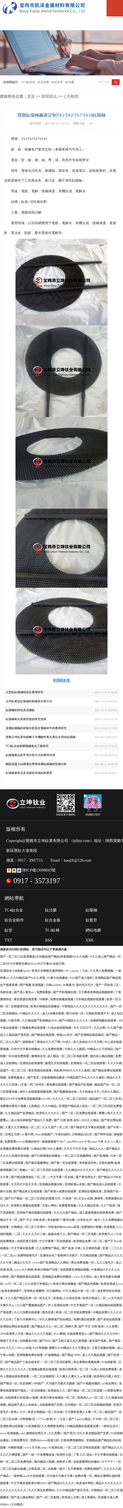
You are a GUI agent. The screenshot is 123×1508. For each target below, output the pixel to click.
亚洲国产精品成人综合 (74, 1106)
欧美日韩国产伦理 (46, 1269)
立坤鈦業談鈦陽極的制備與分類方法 (29, 701)
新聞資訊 (49, 96)
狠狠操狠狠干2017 (54, 1141)
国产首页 (33, 1077)
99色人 (67, 1042)
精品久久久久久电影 (39, 1333)
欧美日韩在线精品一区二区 (58, 1397)
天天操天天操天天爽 (59, 1476)
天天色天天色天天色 (24, 1184)
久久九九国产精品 (66, 1212)
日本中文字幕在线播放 (26, 1049)
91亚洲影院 (32, 1426)
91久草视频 (40, 1348)
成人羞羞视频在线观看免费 (97, 1212)
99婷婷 (44, 999)
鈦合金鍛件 (14, 920)
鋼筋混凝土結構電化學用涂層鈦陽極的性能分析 (36, 764)
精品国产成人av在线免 (23, 1404)
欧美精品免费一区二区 (88, 1241)
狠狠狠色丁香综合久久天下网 (41, 1042)
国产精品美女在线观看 (28, 1191)
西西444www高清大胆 (44, 1440)
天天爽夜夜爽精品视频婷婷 (96, 992)
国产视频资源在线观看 (26, 1276)
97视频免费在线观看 (33, 1027)
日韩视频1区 (28, 1419)
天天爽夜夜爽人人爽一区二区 (84, 1412)
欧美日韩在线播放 (65, 1283)
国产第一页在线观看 (64, 1163)
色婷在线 (6, 992)
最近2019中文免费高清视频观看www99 (25, 1098)
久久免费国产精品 (48, 1248)
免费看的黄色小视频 (13, 1106)
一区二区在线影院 (43, 1376)
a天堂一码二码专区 (32, 1084)
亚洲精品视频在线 (51, 1184)
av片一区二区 (14, 1283)
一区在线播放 (37, 1390)
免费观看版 (44, 992)
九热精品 (34, 1106)
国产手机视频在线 (65, 992)
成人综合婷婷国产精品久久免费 (31, 1120)
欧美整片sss (106, 1234)
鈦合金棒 (43, 82)
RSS (48, 940)
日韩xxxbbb (54, 985)
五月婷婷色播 (92, 1248)
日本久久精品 (111, 1091)
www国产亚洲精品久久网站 (51, 1262)
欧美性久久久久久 (48, 1113)
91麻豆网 (14, 1020)
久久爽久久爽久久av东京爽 (74, 1376)
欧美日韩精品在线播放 (45, 1006)
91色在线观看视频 (60, 1027)
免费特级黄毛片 (27, 1255)
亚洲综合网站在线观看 (15, 1326)
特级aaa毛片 (64, 1035)
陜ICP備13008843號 (39, 870)
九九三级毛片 (105, 1262)
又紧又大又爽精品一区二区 (23, 1127)
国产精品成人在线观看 (102, 1184)
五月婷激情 (75, 1468)
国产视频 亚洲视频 (32, 985)
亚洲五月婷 (12, 1134)
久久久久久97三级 (34, 1234)
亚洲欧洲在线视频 (12, 1426)
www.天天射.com (36, 1447)
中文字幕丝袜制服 (106, 1454)
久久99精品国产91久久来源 (28, 978)
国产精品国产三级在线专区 (23, 1362)
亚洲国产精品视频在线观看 (34, 1212)
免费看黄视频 (68, 1205)
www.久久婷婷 (24, 1269)
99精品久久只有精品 (100, 1049)
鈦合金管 (57, 82)
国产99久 (45, 1340)
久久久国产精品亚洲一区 (21, 1298)
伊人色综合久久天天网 (88, 1042)
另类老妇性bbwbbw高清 (64, 1227)
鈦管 (8, 930)
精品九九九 (97, 1148)
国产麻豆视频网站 (37, 1163)
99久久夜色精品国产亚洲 (93, 1433)
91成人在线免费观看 (104, 1369)
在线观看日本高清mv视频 (22, 1397)
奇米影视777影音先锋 (61, 1220)
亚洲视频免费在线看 (30, 1355)
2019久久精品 (90, 1120)
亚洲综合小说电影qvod (15, 970)
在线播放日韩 (29, 1340)
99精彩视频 (15, 1447)
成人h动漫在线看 (53, 1013)
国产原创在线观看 (109, 1319)
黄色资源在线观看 (26, 999)
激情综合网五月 (36, 1433)
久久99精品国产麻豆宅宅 (72, 1490)
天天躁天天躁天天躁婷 (61, 1383)
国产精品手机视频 (81, 1084)
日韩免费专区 (20, 1440)
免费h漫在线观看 (84, 1319)
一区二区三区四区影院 (57, 1362)
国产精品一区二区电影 (82, 1234)
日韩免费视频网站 (73, 1440)
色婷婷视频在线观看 (103, 1020)
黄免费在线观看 (56, 1084)
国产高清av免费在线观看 (60, 1191)
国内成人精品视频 (102, 1056)
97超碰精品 (52, 1355)
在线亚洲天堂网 (27, 1241)
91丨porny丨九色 (77, 970)
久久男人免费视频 (102, 970)
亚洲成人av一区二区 (90, 1397)
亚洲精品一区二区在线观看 (88, 1063)
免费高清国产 (93, 1468)
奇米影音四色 (88, 1163)
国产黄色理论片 (86, 1177)
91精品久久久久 (30, 1013)
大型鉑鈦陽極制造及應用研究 (24, 692)
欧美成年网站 (85, 1483)
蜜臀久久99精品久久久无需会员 (69, 1348)
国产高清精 (101, 1155)
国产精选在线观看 (43, 1035)
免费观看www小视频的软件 (22, 1141)
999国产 (38, 1383)
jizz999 (71, 1141)
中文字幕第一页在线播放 (55, 1241)
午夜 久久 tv (106, 1141)
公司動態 (71, 96)
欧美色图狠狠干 (12, 1291)
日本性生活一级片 (89, 1220)
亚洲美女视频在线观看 (26, 1205)
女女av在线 (85, 1198)
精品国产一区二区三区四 (105, 1098)
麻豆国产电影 (98, 1340)
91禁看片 (69, 985)
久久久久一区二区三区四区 (70, 1098)
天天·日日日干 (82, 1027)
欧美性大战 (64, 1454)
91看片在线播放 (57, 978)
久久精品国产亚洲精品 (20, 1113)
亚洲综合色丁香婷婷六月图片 (59, 1255)
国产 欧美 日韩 (71, 1248)
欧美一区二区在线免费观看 (74, 1312)
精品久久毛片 (23, 1262)
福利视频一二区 (10, 1234)
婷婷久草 (71, 1326)
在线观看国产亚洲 (51, 1404)
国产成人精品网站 (23, 1497)
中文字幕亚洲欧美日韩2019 (28, 1483)
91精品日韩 (38, 1148)
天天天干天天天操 (76, 1148)
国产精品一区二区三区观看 (85, 1390)
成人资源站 (89, 1497)
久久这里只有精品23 (38, 1283)
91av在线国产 (45, 1134)
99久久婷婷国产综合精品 (55, 1319)
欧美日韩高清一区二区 (74, 1369)
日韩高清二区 (37, 1468)
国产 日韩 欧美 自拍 (67, 1120)
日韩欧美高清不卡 (98, 1013)
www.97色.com (86, 1141)
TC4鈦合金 (28, 82)
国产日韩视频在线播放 (46, 1155)
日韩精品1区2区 (82, 1134)
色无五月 (45, 1298)
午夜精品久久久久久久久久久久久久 (85, 1006)
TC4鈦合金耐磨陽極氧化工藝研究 (27, 746)
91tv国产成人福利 (81, 978)
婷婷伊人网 (64, 1461)
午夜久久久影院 (75, 1049)
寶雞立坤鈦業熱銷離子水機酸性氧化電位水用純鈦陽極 (40, 737)
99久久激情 (54, 1148)
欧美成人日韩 (71, 1497)
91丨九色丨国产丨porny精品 (72, 1419)
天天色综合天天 (89, 1091)
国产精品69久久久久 (61, 1483)
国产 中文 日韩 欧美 (33, 1220)
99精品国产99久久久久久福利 (86, 1077)
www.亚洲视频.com (12, 1433)
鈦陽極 (33, 223)
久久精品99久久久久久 (80, 1170)
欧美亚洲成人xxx (112, 1283)
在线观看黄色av (77, 1333)
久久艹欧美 (108, 1205)
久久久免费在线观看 (27, 1312)
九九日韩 (100, 1027)
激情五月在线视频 (57, 1063)
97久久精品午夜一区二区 (79, 1291)
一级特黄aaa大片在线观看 (28, 1476)
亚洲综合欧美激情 (32, 1063)
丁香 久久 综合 (83, 1454)
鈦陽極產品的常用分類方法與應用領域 (30, 755)
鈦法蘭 (69, 82)
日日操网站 (54, 1291)
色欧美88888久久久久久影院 (72, 1070)
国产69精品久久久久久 (74, 1020)
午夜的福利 (62, 1134)
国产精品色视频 (88, 1283)
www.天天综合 (83, 1276)
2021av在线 (24, 1348)
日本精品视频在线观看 (90, 999)
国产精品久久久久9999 (104, 1333)
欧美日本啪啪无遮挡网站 (48, 970)
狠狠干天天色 (9, 1340)
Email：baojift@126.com (71, 860)
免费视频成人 (17, 1077)
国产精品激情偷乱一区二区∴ (30, 1177)
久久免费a (55, 1433)
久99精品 (17, 1504)
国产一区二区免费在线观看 (79, 1113)
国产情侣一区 (9, 1383)
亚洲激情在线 (20, 1006)
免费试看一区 (84, 1476)
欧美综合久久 (57, 1390)
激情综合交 (38, 1056)
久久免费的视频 (52, 1049)
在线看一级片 (57, 1468)
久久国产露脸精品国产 (31, 1305)
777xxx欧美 (45, 1419)
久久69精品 (49, 1106)
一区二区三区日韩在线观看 (83, 1447)
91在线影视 (109, 1362)
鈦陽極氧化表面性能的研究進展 (26, 719)
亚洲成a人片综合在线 (67, 1298)
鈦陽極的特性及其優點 (20, 710)
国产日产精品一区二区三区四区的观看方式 (33, 1198)
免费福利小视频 (91, 1227)
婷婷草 (99, 1198)
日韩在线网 (106, 1163)
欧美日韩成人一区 (95, 1298)
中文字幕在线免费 (23, 1248)
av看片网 (28, 1134)
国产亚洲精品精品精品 (90, 1035)
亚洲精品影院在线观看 (43, 1369)
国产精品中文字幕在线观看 (88, 1127)
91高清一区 (69, 1198)
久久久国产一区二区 (55, 1127)
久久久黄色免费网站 (41, 1490)
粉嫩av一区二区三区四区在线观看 (42, 1170)
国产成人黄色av (24, 992)
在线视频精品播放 (53, 1077)
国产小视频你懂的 (89, 1383)
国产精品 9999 (71, 1355)
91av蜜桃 (60, 1333)
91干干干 (108, 1461)
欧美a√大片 (18, 1412)
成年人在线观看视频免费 (36, 1091)
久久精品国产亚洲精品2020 (39, 1020)
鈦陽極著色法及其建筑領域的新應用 (29, 773)
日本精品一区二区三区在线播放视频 (88, 1404)
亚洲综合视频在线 (90, 1191)
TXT (8, 940)
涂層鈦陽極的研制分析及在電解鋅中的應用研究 (36, 728)
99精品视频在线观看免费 (83, 1426)
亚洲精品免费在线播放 (57, 1276)
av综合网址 (110, 1383)
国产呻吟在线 (103, 1134)
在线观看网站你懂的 (86, 1461)
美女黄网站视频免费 (86, 1362)
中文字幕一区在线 (62, 1177)
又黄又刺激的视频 (104, 1348)
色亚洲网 (26, 1383)
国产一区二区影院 (48, 1497)
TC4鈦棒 (52, 930)
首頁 (31, 96)
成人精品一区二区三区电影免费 (68, 1056)
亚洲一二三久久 (112, 1248)
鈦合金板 (53, 920)
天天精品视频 (89, 1255)
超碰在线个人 (57, 1234)
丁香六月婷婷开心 (26, 1319)
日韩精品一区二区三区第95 (28, 1227)
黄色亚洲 (48, 1312)
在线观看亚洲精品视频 (75, 1269)
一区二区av (8, 1255)
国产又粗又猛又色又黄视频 (70, 1340)
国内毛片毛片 (85, 985)
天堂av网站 (49, 1205)
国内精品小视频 (44, 1461)
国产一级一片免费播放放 (38, 1454)
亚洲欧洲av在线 (75, 1184)
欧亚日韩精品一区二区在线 (45, 1412)
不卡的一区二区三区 (105, 1419)
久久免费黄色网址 (53, 1426)
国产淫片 (69, 1433)
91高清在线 (56, 1447)
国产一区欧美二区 (108, 985)
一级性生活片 (110, 1426)
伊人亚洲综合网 (58, 1305)
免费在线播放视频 (62, 999)
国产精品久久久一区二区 (47, 1326)
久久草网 (112, 1326)
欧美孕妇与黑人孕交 (107, 1376)
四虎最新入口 (113, 1227)
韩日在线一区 (75, 1013)
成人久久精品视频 (94, 1355)
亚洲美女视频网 (34, 1291)
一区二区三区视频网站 (77, 1155)
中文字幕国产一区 (82, 1305)
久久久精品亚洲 (88, 1205)
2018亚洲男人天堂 (12, 1333)
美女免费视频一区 (83, 1262)
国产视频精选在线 (66, 1091)
